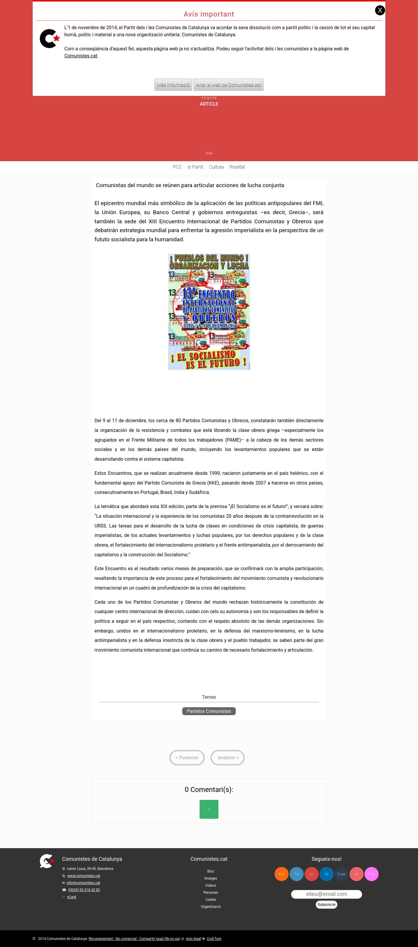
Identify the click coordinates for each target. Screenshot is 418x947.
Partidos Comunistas (209, 711)
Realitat (237, 167)
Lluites (210, 900)
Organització (210, 907)
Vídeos (210, 885)
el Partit (195, 167)
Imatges (210, 878)
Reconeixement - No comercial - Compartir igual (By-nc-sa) (134, 939)
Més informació (173, 74)
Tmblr (341, 874)
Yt (356, 874)
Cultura (216, 167)
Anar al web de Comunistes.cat (228, 74)
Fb (326, 874)
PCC (177, 167)
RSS (281, 874)
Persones (210, 893)
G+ (312, 874)
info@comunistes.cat (83, 883)
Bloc (210, 871)
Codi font (214, 939)
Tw (296, 874)
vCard (71, 897)
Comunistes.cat (80, 46)
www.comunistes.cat (83, 876)
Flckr (371, 874)
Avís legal (193, 939)
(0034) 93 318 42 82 (84, 890)
